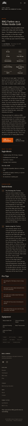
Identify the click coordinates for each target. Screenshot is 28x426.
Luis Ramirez (6, 44)
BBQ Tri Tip (4, 405)
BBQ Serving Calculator (7, 386)
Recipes (8, 7)
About (3, 392)
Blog (3, 378)
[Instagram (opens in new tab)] (7, 362)
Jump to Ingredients (7, 140)
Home (3, 7)
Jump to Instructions (20, 140)
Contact (4, 395)
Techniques (5, 373)
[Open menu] (24, 2)
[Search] (20, 2)
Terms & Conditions (17, 420)
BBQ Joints (4, 375)
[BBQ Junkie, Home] (4, 3)
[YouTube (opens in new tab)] (3, 362)
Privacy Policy (9, 420)
